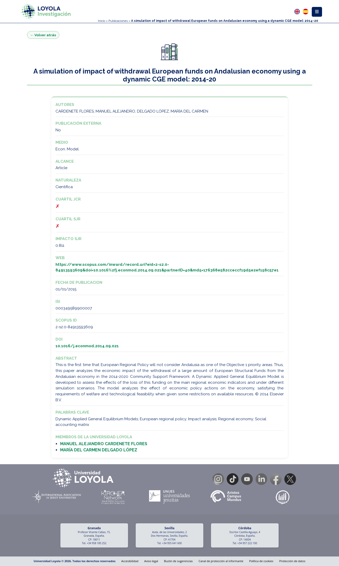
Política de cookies (261, 561)
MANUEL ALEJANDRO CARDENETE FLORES (103, 443)
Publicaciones (118, 21)
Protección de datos (292, 561)
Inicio (101, 21)
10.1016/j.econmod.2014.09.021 (87, 346)
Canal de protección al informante (221, 561)
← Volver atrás (43, 35)
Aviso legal (151, 561)
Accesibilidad (129, 561)
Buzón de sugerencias (178, 561)
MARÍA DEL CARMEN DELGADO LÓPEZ (98, 450)
